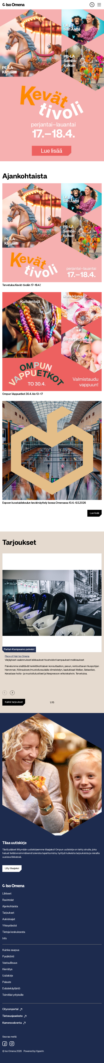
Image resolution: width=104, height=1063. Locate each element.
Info (4, 938)
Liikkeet (6, 893)
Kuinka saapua (10, 950)
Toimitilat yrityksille (13, 995)
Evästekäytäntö (11, 988)
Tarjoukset (8, 913)
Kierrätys (7, 969)
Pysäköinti (8, 956)
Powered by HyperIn (34, 1051)
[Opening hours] (93, 4)
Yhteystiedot (9, 925)
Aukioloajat (8, 919)
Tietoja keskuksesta (13, 932)
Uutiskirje (7, 976)
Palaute (6, 982)
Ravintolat (8, 900)
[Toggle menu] (99, 4)
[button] (52, 615)
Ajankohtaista (10, 906)
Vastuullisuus (9, 963)
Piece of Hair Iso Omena (17, 656)
